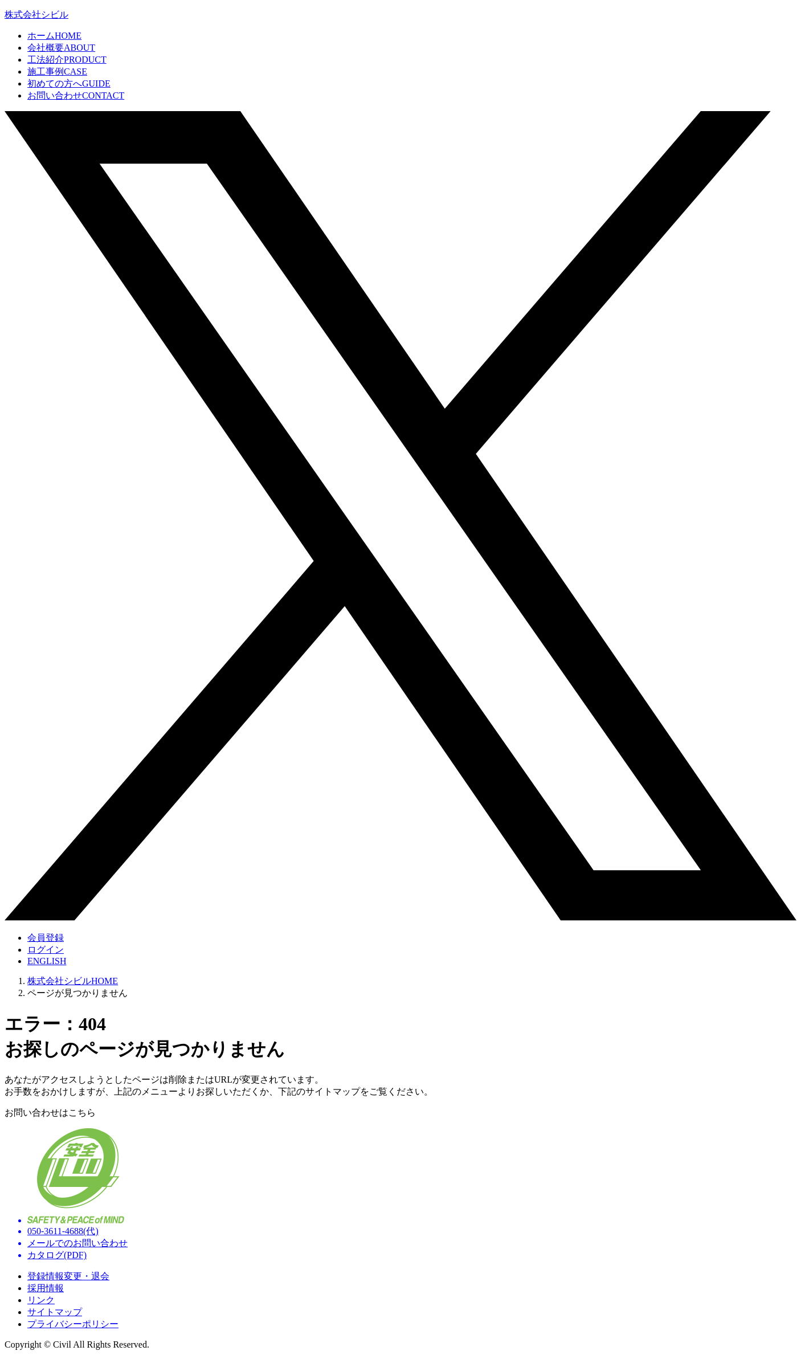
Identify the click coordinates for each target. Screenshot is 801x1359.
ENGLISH (46, 961)
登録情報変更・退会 (68, 1276)
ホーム (54, 35)
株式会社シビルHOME (72, 981)
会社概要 (61, 47)
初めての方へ (69, 83)
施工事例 (57, 71)
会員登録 (45, 937)
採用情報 (45, 1288)
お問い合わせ (75, 95)
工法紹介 (67, 59)
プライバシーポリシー (72, 1324)
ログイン (45, 949)
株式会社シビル (36, 14)
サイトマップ (54, 1312)
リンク (41, 1300)
